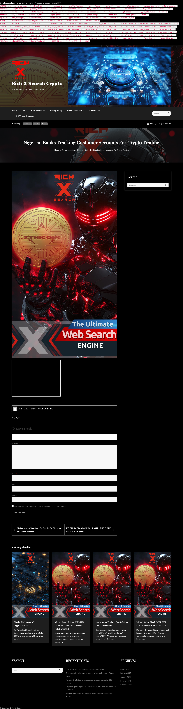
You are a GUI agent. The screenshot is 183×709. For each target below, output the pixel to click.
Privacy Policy (56, 111)
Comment (15, 444)
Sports (36, 124)
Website (14, 495)
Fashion (27, 124)
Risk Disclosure (38, 111)
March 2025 (124, 669)
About (24, 111)
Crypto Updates (16, 418)
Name (14, 474)
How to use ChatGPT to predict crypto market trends (85, 669)
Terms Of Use (94, 111)
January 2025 (125, 676)
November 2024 (126, 684)
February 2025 (125, 673)
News (44, 124)
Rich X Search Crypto (37, 83)
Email (14, 484)
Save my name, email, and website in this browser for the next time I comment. (40, 506)
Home (14, 111)
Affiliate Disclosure (75, 111)
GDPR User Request (25, 116)
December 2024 (126, 680)
